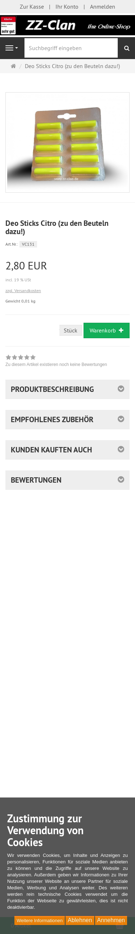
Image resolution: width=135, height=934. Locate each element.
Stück (70, 330)
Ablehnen (80, 920)
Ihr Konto (66, 6)
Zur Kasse (32, 6)
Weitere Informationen (40, 920)
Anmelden (102, 6)
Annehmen (111, 920)
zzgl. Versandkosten (23, 290)
